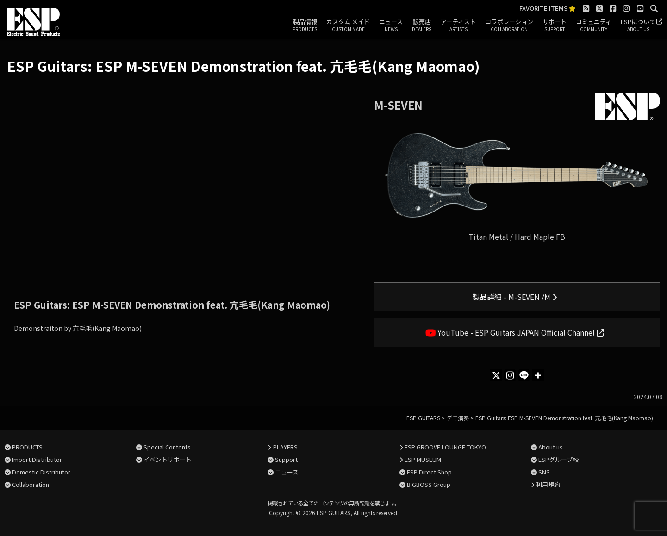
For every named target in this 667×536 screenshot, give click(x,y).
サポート (554, 25)
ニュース (391, 25)
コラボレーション (509, 25)
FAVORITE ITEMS (547, 8)
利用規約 (548, 484)
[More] (538, 375)
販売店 (421, 25)
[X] (496, 375)
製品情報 (305, 25)
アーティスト (458, 25)
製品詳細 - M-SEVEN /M (514, 296)
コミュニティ (593, 25)
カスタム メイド (348, 25)
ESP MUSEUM (423, 459)
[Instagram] (510, 375)
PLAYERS (285, 447)
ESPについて (638, 25)
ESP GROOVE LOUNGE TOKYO (445, 447)
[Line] (524, 375)
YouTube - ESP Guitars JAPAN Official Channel (515, 332)
